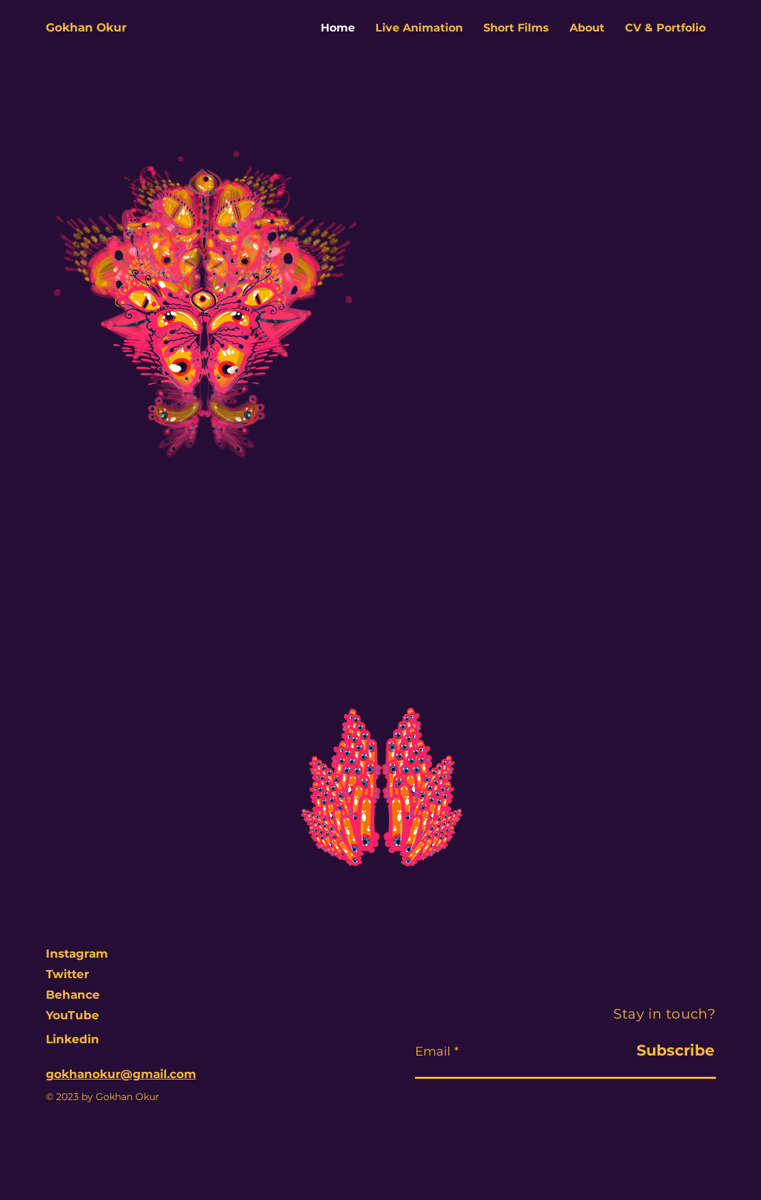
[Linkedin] (81, 1040)
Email (433, 1051)
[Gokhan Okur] (94, 28)
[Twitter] (81, 975)
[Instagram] (77, 954)
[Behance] (81, 995)
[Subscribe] (652, 1051)
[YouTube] (81, 1016)
